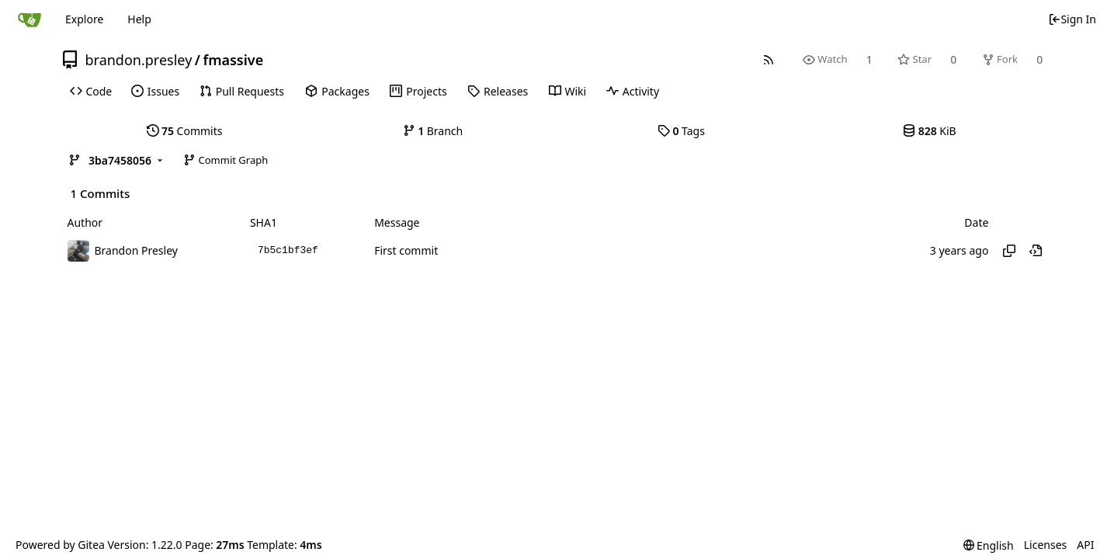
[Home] (29, 19)
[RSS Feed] (768, 59)
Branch (433, 130)
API (1085, 544)
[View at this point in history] (1035, 250)
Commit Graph (225, 160)
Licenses (1045, 544)
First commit (406, 250)
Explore (84, 19)
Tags (681, 130)
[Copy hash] (1009, 250)
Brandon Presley (136, 250)
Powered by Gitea (60, 544)
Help (139, 19)
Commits (185, 130)
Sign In (1072, 19)
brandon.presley (139, 60)
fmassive (233, 60)
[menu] (988, 545)
